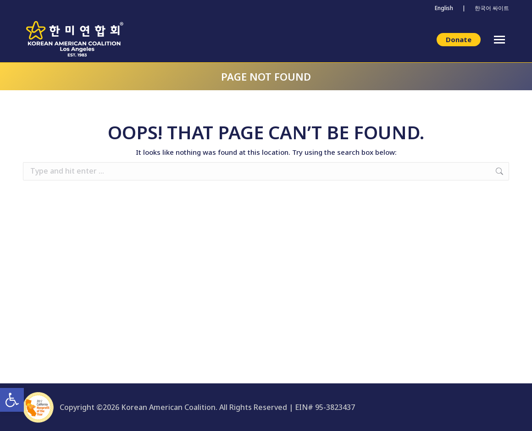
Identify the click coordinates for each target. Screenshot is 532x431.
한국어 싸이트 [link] (492, 8)
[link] (12, 400)
